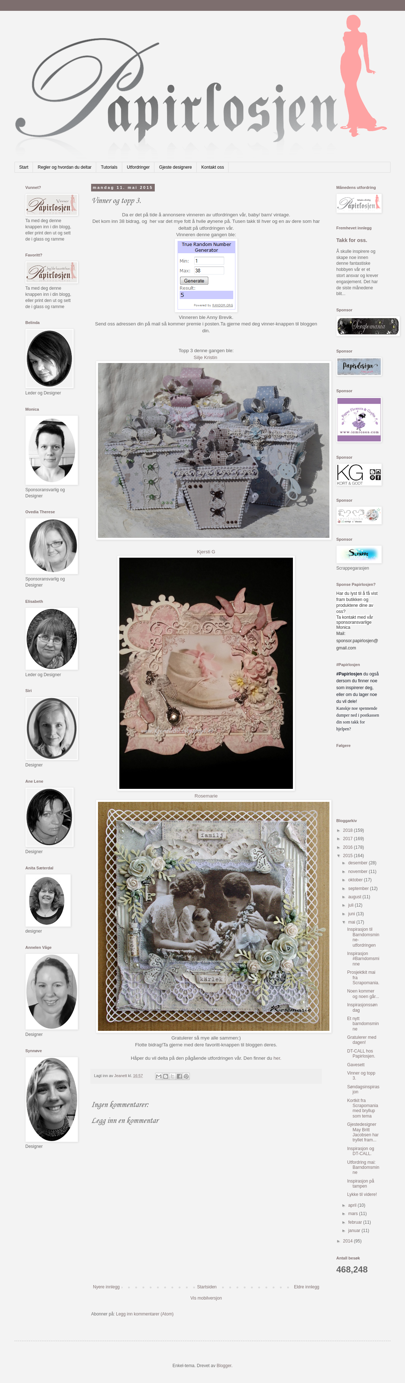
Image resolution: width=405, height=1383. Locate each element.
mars (353, 1213)
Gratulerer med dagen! (361, 1040)
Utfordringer (138, 167)
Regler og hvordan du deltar (64, 167)
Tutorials (109, 167)
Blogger (224, 1365)
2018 (348, 830)
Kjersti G (206, 551)
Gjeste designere (175, 167)
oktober (356, 879)
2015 (348, 855)
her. (277, 1058)
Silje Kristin (205, 357)
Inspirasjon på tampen (360, 1184)
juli (351, 905)
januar (355, 1230)
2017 (348, 838)
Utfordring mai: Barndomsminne (363, 1167)
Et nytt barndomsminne (363, 1024)
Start (23, 167)
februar (355, 1222)
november (358, 871)
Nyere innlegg (106, 1286)
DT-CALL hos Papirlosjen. (361, 1054)
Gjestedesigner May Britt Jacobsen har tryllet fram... (363, 1132)
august (355, 896)
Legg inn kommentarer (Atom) (145, 1314)
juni (352, 913)
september (359, 888)
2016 (348, 847)
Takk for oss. (351, 240)
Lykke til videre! (362, 1194)
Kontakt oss (212, 167)
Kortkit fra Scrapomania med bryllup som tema (362, 1108)
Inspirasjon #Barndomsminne (363, 959)
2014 (348, 1241)
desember (358, 862)
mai (352, 922)
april (353, 1205)
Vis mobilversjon (206, 1298)
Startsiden (207, 1286)
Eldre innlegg (306, 1286)
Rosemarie (206, 796)
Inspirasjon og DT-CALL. (360, 1151)
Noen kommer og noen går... (363, 994)
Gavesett (355, 1064)
